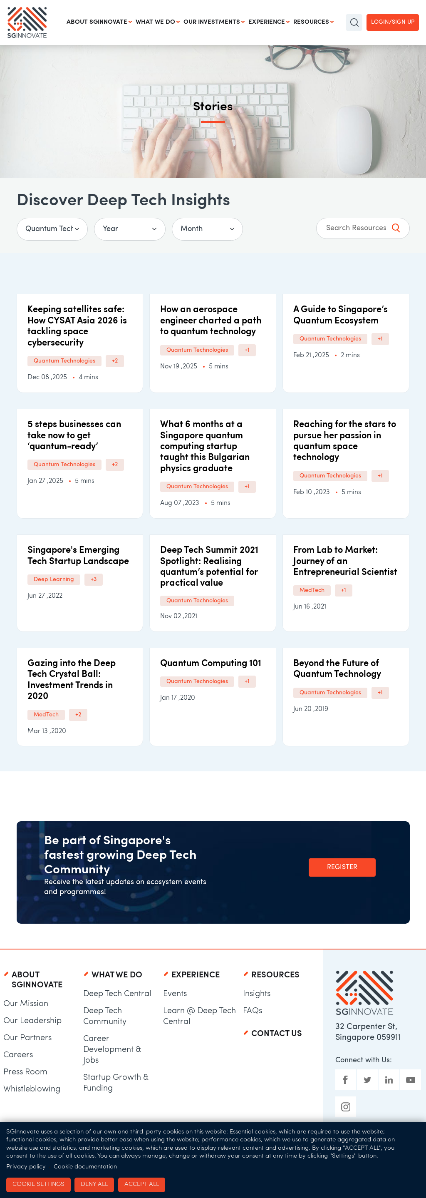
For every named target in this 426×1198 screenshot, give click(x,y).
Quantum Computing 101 (210, 664)
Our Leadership (32, 1021)
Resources (311, 22)
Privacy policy (26, 1167)
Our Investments (211, 22)
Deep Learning (54, 580)
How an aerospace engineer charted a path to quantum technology (211, 321)
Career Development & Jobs (112, 1050)
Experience (266, 22)
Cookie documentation (85, 1167)
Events (175, 994)
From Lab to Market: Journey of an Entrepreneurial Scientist (345, 561)
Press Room (25, 1072)
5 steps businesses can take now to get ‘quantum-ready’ (74, 436)
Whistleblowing (31, 1089)
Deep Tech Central (117, 994)
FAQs (252, 1011)
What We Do (155, 22)
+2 (115, 361)
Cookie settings (38, 1184)
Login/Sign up (392, 22)
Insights (256, 994)
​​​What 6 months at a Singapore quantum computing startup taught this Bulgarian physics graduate (205, 447)
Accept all (141, 1184)
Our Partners (27, 1038)
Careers (18, 1055)
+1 (247, 350)
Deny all (94, 1184)
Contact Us (276, 1034)
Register (342, 867)
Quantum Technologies (64, 361)
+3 (94, 580)
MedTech (312, 590)
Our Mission (25, 1004)
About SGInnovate (97, 22)
